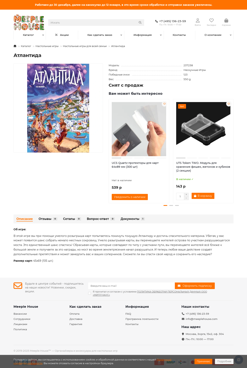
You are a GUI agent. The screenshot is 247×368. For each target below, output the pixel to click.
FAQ (128, 313)
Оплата (74, 313)
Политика (20, 329)
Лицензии (20, 324)
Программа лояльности (141, 318)
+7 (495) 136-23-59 (197, 313)
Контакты (179, 34)
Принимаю (203, 361)
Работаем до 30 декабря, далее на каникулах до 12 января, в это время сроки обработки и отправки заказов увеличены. (123, 5)
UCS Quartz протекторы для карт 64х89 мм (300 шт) (135, 164)
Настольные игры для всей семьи (85, 46)
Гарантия (75, 324)
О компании (213, 34)
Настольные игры (47, 46)
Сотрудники (22, 318)
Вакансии (20, 313)
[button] (165, 205)
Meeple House (26, 306)
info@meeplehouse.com (201, 318)
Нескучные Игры (195, 69)
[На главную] (15, 46)
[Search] (96, 22)
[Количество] (180, 196)
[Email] (131, 285)
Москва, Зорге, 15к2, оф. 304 (205, 333)
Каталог (28, 34)
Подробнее (224, 361)
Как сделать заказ (99, 34)
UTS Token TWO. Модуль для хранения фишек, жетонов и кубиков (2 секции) (203, 166)
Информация (143, 34)
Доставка (75, 318)
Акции (62, 34)
